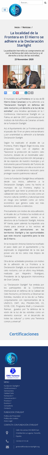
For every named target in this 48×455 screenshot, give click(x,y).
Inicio (17, 27)
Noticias (27, 27)
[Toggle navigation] (5, 10)
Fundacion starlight (14, 412)
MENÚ (6, 382)
